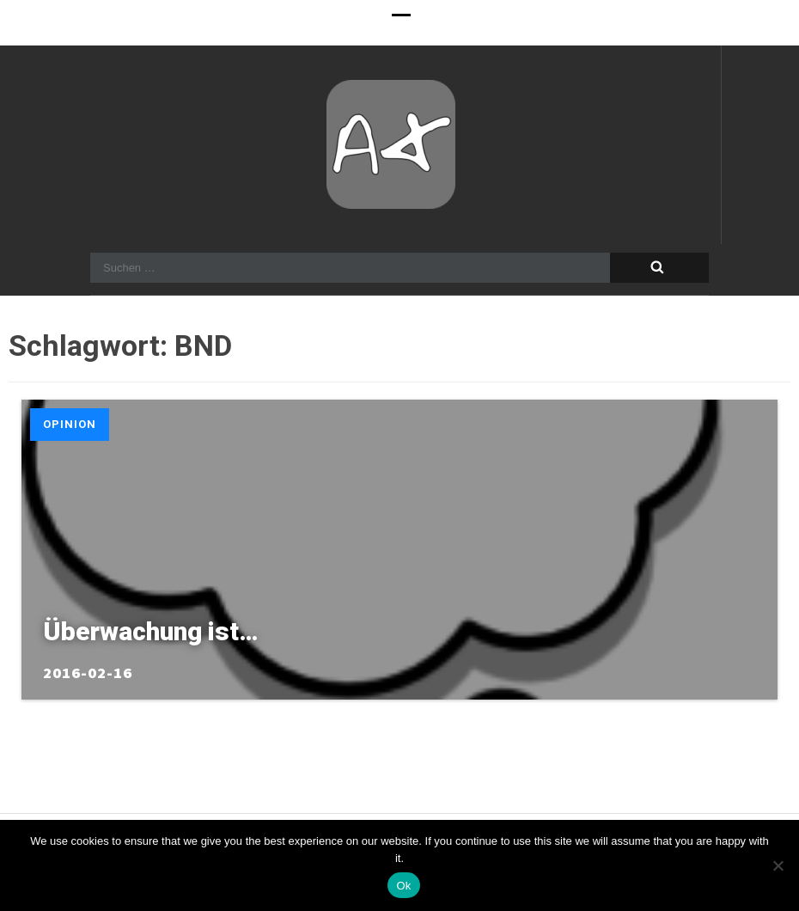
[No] (777, 865)
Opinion (69, 424)
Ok (403, 885)
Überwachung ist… (151, 631)
